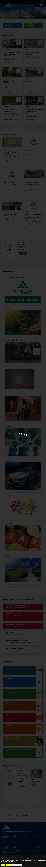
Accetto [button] (3, 864)
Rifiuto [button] (8, 864)
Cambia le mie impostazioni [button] (16, 864)
